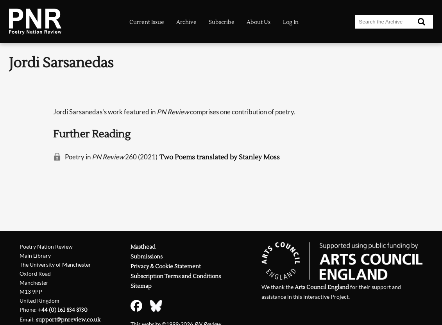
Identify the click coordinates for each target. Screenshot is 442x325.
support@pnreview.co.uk (68, 319)
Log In (291, 22)
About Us (258, 22)
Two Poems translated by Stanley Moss (219, 157)
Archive (186, 22)
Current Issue (146, 22)
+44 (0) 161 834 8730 (63, 310)
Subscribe (221, 22)
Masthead (143, 247)
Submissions (147, 256)
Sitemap (141, 286)
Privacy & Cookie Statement (166, 266)
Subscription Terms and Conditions (176, 276)
